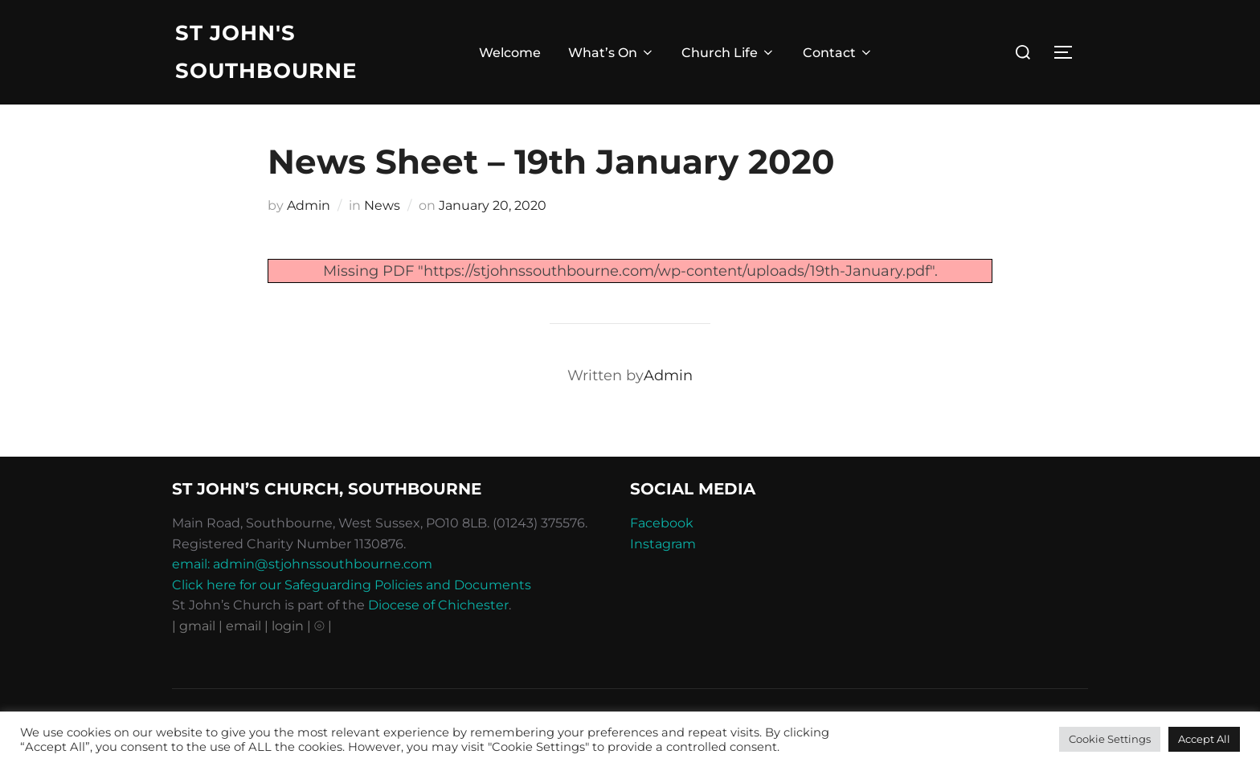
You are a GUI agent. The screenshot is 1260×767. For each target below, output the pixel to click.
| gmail (195, 626)
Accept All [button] (1204, 738)
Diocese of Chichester (438, 605)
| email (241, 626)
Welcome (510, 52)
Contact (838, 52)
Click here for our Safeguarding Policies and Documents (351, 585)
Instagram (663, 544)
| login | (287, 626)
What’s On (611, 52)
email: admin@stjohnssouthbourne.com (302, 564)
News (382, 205)
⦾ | (323, 626)
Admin (308, 205)
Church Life (728, 52)
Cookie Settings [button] (1110, 738)
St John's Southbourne (266, 52)
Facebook (661, 523)
